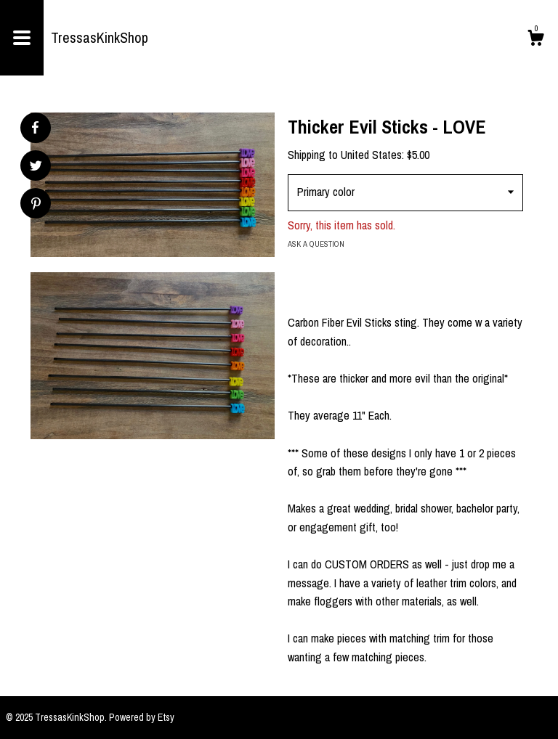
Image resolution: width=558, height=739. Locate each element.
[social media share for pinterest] (36, 205)
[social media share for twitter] (36, 167)
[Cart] (535, 40)
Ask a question (316, 244)
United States (371, 155)
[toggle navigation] (22, 37)
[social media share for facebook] (35, 128)
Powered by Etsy (141, 717)
